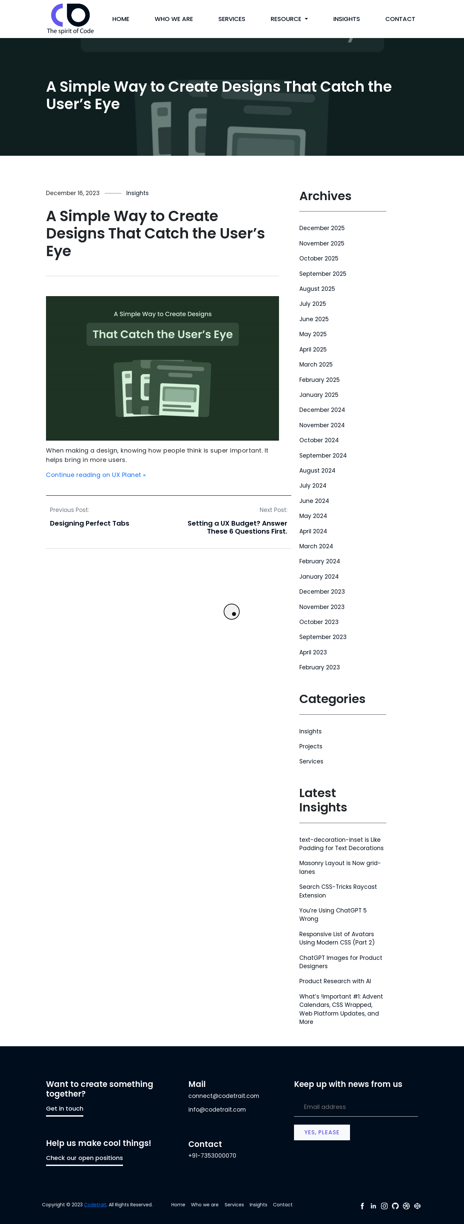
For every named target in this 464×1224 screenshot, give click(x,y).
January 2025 (318, 395)
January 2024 (319, 577)
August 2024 (317, 471)
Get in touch (64, 1108)
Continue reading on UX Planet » (96, 475)
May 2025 (313, 334)
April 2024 (313, 531)
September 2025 (322, 274)
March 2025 (316, 365)
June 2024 (314, 501)
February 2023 (319, 667)
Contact (400, 19)
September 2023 (323, 637)
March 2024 (316, 546)
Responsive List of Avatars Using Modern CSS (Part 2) (337, 938)
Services (231, 19)
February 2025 (319, 380)
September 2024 (323, 456)
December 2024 (322, 410)
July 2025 (312, 304)
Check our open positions (84, 1158)
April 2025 (313, 350)
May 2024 (313, 516)
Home (120, 19)
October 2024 (319, 440)
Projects (310, 746)
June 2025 (314, 319)
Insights (346, 19)
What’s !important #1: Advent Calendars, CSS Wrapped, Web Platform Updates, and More (341, 1009)
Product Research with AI (335, 981)
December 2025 (322, 228)
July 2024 (312, 486)
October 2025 (318, 258)
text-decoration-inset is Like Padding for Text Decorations (341, 844)
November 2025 (321, 243)
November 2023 (322, 607)
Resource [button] (287, 19)
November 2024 (322, 425)
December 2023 (322, 592)
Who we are (174, 19)
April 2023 (313, 652)
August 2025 (317, 289)
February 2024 (319, 561)
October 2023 (319, 622)
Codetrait (95, 1204)
